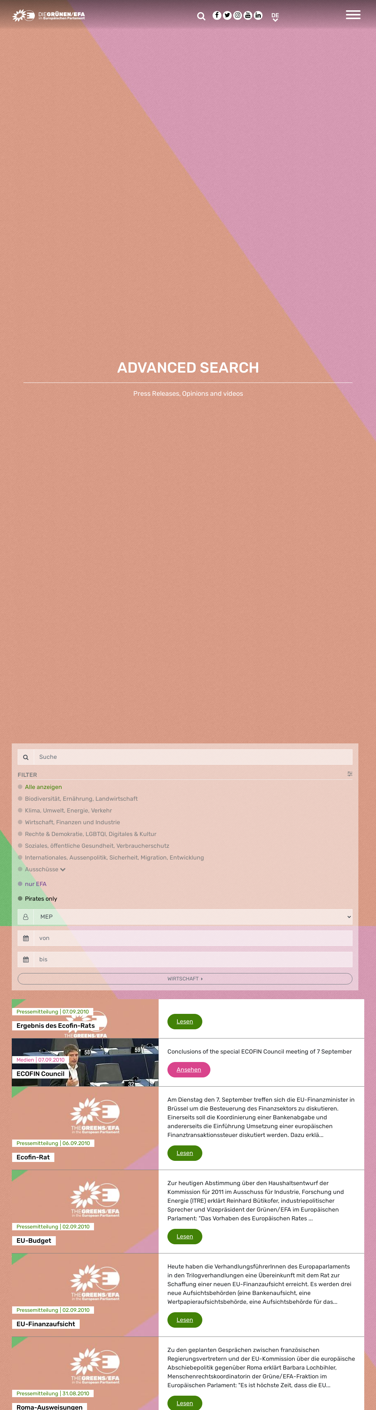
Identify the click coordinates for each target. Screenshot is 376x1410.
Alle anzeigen (43, 786)
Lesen (189, 1021)
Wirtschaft (183, 979)
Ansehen (193, 1069)
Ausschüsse (45, 869)
